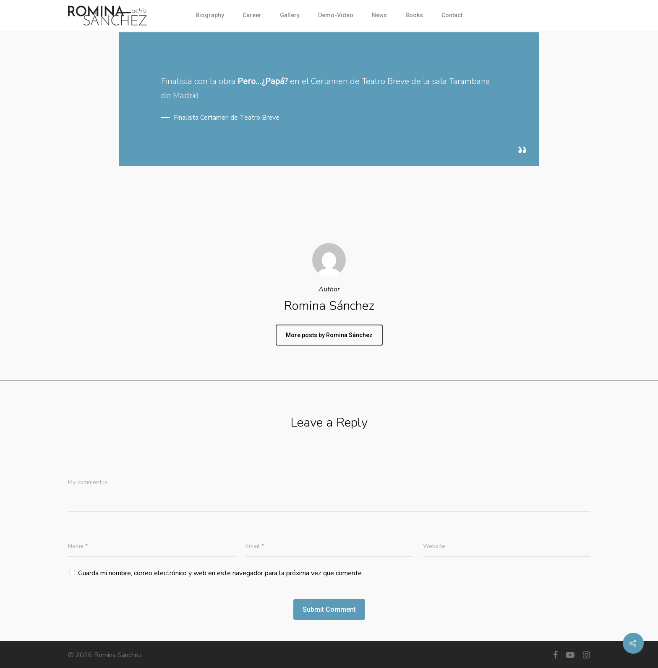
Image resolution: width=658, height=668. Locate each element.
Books (414, 15)
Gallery (290, 15)
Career (252, 15)
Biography (210, 15)
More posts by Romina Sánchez (329, 335)
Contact (451, 15)
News (379, 15)
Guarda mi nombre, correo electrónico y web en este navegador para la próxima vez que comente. (220, 573)
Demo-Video (335, 15)
